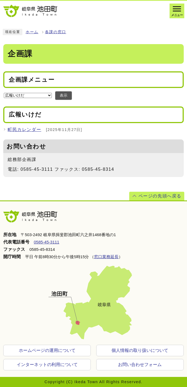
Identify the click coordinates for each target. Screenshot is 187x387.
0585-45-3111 (46, 242)
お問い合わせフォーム (140, 364)
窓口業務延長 (106, 256)
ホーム (32, 32)
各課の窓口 (55, 32)
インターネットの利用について (47, 364)
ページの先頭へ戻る (160, 196)
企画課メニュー (32, 79)
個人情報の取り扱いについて (139, 350)
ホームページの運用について (47, 350)
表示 (63, 95)
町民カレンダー (24, 129)
